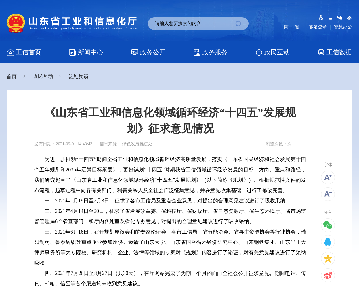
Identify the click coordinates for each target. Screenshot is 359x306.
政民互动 (43, 76)
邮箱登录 (317, 26)
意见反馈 (78, 76)
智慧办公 (343, 26)
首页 (12, 76)
